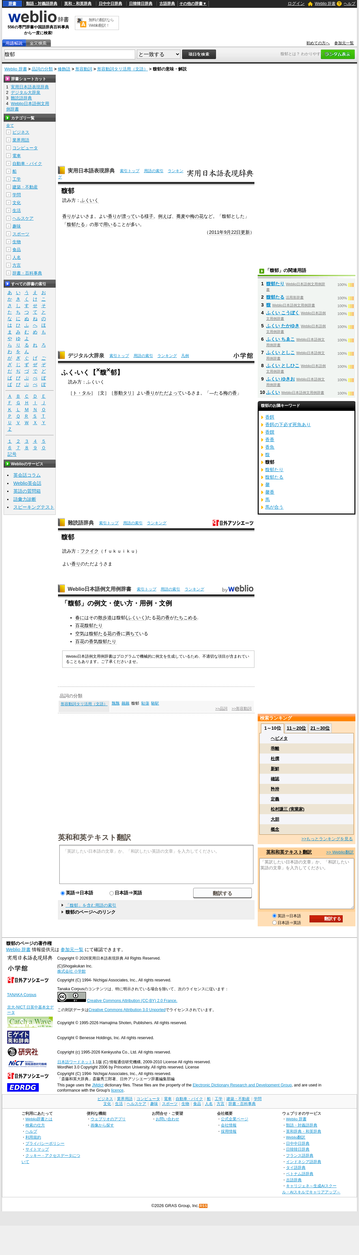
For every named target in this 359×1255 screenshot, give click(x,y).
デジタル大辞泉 (86, 355)
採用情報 (229, 1131)
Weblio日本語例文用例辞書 (100, 589)
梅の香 (230, 393)
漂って (128, 216)
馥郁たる (76, 224)
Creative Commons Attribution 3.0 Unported (127, 1010)
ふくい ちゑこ (280, 339)
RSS (204, 1206)
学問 (16, 194)
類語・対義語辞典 (41, 3)
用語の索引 (154, 171)
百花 (79, 625)
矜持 (275, 788)
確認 (275, 778)
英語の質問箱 (27, 491)
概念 (275, 829)
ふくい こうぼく (282, 312)
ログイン (296, 3)
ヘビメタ (279, 738)
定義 (275, 799)
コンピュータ (25, 147)
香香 (269, 439)
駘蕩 (145, 703)
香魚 (269, 447)
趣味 (16, 226)
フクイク (89, 551)
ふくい (273, 392)
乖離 (275, 748)
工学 (16, 179)
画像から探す (102, 1125)
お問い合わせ (167, 1119)
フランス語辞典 (299, 1155)
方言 (16, 265)
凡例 (185, 355)
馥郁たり (93, 625)
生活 (16, 210)
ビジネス (20, 132)
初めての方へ (318, 43)
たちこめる (185, 617)
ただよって (170, 393)
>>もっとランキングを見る (327, 838)
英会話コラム (27, 475)
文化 (16, 202)
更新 (245, 232)
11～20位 (296, 728)
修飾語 (64, 69)
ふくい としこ (280, 352)
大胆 (275, 819)
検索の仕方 (35, 1125)
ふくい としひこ (282, 365)
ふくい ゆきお (280, 378)
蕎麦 (180, 216)
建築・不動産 (25, 187)
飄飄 (116, 703)
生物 (16, 241)
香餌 (269, 417)
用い (107, 224)
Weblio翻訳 (295, 1137)
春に (79, 617)
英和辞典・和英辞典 (303, 1131)
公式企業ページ (234, 1119)
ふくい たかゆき (282, 325)
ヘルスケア (23, 218)
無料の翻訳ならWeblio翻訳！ (101, 23)
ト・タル (82, 393)
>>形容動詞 (241, 708)
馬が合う (274, 507)
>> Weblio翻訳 (339, 852)
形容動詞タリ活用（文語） (122, 69)
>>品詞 (221, 708)
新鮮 (275, 768)
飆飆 (125, 703)
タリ (127, 393)
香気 (93, 641)
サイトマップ (37, 1149)
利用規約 (33, 1137)
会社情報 (229, 1125)
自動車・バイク (27, 163)
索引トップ (129, 171)
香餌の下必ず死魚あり (288, 424)
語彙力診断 (24, 499)
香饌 (269, 432)
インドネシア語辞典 (303, 1161)
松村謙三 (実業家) (287, 809)
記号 (12, 454)
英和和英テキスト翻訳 (94, 837)
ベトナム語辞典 (299, 1174)
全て (10, 125)
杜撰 (275, 758)
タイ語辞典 (296, 1167)
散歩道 (105, 617)
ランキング (167, 355)
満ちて (132, 633)
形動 (118, 393)
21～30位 (320, 728)
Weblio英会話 (27, 483)
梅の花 (197, 216)
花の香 (163, 617)
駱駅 (155, 703)
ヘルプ (349, 3)
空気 (79, 633)
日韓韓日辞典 (140, 3)
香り (66, 216)
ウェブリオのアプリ (108, 1119)
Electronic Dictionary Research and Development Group (242, 1085)
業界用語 (20, 140)
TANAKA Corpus (21, 995)
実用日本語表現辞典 (91, 170)
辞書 (12, 3)
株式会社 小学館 (71, 971)
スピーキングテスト (33, 507)
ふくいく (89, 200)
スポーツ (20, 234)
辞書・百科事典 (27, 273)
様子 (148, 216)
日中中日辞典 (110, 3)
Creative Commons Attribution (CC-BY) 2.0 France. (132, 1000)
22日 (236, 232)
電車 (16, 155)
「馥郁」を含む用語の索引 (90, 905)
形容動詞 (83, 69)
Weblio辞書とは (38, 1119)
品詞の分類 (42, 69)
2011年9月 (220, 232)
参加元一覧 (344, 43)
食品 (16, 249)
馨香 (269, 492)
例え (162, 216)
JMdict (97, 1085)
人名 (16, 257)
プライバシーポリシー (45, 1143)
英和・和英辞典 (78, 3)
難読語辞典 (81, 523)
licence (117, 1090)
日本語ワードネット (75, 1062)
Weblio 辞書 (325, 3)
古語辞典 (167, 3)
